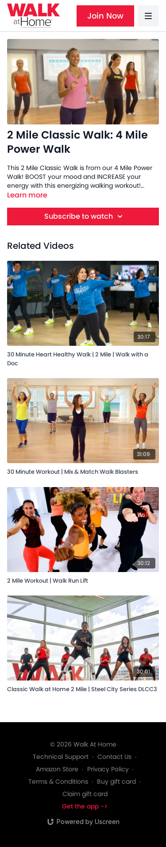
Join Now (105, 15)
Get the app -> (85, 806)
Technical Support (61, 756)
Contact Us (114, 756)
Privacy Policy (108, 769)
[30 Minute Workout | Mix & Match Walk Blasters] (83, 470)
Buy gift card (116, 781)
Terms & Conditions (58, 781)
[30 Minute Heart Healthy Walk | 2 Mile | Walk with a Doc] (83, 357)
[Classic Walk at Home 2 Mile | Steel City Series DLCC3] (83, 688)
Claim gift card (85, 793)
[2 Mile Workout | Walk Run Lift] (83, 579)
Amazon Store (57, 769)
